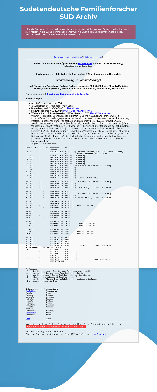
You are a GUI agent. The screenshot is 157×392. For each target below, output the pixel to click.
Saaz (28, 353)
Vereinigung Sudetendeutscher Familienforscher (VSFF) (56, 361)
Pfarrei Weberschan (100, 113)
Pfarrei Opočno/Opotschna (77, 111)
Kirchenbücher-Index (93, 57)
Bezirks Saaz (85, 63)
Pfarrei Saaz (73, 108)
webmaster (100, 368)
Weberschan (31, 346)
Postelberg (31, 320)
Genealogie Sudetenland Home (68, 57)
